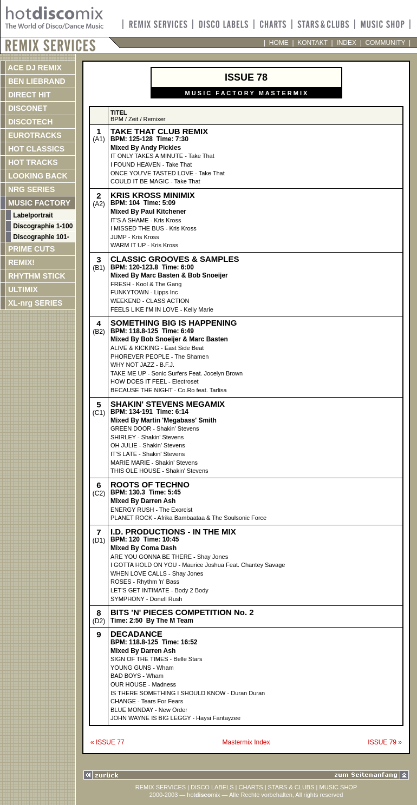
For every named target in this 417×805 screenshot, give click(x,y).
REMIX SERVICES (160, 787)
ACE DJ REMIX (34, 67)
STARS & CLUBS (291, 787)
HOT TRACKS (32, 162)
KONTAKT (312, 43)
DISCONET (26, 108)
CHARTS (251, 787)
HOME (278, 43)
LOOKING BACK (37, 175)
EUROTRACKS (34, 135)
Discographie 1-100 (42, 226)
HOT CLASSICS (35, 148)
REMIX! (32, 262)
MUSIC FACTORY (38, 203)
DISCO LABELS (212, 787)
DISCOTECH (29, 121)
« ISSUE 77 (107, 742)
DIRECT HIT (28, 94)
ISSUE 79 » (385, 742)
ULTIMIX (22, 289)
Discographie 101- (40, 237)
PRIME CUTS (30, 249)
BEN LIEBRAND (36, 81)
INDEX (346, 43)
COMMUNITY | (386, 43)
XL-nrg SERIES (34, 303)
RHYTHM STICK (36, 276)
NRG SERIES (30, 189)
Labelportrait (32, 215)
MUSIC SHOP (338, 787)
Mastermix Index (246, 742)
